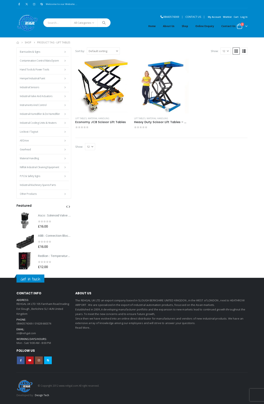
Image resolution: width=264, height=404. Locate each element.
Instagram (39, 360)
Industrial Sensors (29, 87)
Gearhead (25, 149)
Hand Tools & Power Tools (34, 69)
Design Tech (42, 395)
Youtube (30, 360)
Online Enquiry (204, 26)
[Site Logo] (27, 23)
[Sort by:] (103, 51)
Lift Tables (81, 118)
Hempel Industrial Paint (32, 78)
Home (152, 26)
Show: (214, 51)
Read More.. (83, 327)
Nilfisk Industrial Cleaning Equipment (39, 167)
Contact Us (228, 26)
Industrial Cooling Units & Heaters (38, 123)
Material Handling (98, 118)
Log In (244, 16)
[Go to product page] (102, 86)
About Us (168, 26)
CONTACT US (193, 17)
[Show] (225, 51)
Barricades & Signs (30, 51)
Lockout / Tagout (29, 131)
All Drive (24, 140)
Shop (185, 26)
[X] (26, 4)
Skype (48, 360)
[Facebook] (19, 4)
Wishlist (227, 16)
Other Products (28, 194)
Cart (236, 16)
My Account (214, 16)
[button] (236, 51)
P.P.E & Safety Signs (30, 176)
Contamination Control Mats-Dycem (39, 60)
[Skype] (41, 4)
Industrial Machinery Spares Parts (38, 185)
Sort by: (80, 51)
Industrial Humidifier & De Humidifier (40, 114)
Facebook (21, 360)
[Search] (104, 23)
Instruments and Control (33, 105)
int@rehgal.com (26, 333)
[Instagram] (34, 4)
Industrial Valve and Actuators (36, 96)
